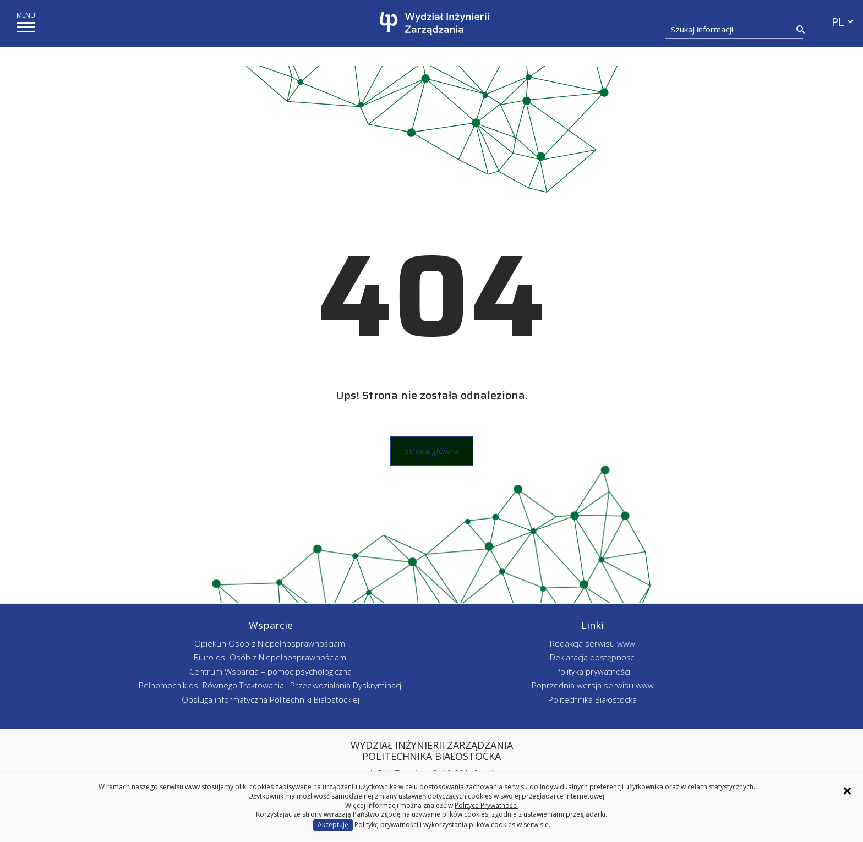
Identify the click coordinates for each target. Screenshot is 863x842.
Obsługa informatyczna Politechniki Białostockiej (270, 699)
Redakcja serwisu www (592, 643)
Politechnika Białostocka (592, 699)
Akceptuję (333, 824)
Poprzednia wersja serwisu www (593, 685)
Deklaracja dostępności (593, 657)
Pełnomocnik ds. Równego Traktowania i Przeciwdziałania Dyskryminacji (271, 685)
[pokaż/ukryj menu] (26, 27)
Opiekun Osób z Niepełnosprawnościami (270, 643)
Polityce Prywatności (486, 805)
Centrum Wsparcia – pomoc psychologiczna (270, 671)
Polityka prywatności (592, 671)
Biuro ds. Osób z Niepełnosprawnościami (271, 657)
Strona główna (432, 450)
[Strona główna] (434, 23)
